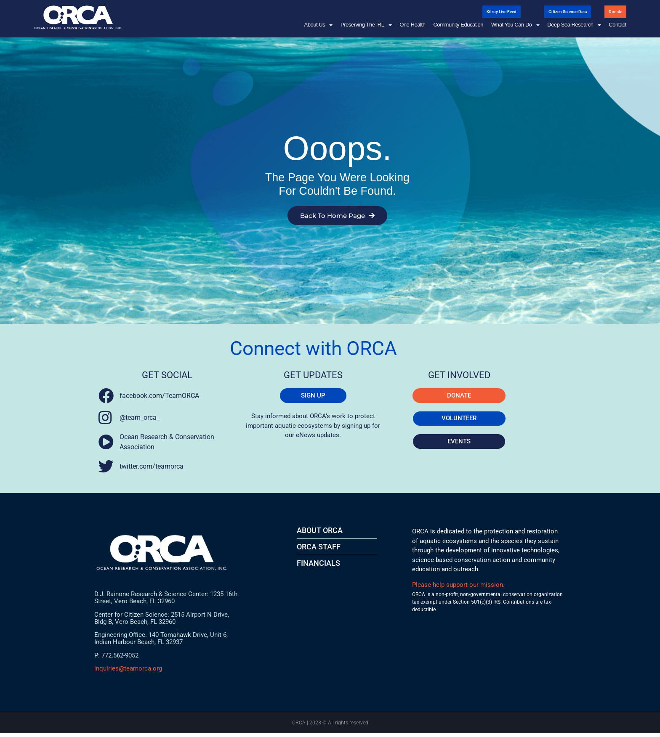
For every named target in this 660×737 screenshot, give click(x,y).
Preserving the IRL (366, 25)
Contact (617, 24)
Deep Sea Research (574, 25)
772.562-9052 (119, 659)
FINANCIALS (318, 566)
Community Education (458, 24)
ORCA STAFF (319, 550)
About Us (318, 25)
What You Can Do (515, 25)
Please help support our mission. (458, 588)
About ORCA (320, 534)
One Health (412, 24)
